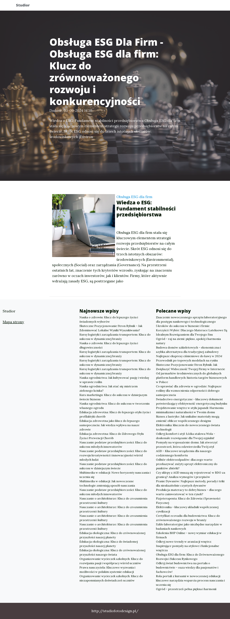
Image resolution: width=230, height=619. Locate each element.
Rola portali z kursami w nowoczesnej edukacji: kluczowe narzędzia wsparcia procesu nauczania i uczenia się (190, 580)
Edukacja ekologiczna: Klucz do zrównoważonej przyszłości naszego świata (112, 552)
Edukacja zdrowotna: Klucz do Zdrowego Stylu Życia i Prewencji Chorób (111, 436)
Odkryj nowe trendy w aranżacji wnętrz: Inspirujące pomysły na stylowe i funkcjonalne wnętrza (187, 546)
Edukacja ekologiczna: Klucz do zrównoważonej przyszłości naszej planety (112, 535)
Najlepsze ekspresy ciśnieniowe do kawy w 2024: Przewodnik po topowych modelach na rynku (189, 358)
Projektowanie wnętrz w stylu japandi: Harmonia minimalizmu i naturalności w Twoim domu (190, 410)
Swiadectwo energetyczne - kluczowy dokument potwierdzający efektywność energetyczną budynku (191, 401)
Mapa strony (13, 322)
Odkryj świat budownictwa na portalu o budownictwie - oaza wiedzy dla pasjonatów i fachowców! (187, 567)
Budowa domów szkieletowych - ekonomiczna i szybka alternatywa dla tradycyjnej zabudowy (188, 350)
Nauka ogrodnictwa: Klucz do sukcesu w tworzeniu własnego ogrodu (114, 406)
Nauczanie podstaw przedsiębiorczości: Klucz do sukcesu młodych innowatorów (113, 444)
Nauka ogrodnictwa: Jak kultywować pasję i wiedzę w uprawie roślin (114, 380)
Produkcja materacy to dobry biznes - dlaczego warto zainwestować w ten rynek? (189, 492)
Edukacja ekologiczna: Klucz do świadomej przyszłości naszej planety (108, 544)
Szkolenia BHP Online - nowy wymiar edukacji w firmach (189, 535)
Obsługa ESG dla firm (134, 196)
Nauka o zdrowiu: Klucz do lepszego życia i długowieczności (108, 345)
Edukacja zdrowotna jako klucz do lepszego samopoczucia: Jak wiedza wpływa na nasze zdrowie (109, 425)
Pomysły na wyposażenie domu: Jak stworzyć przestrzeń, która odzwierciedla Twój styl (187, 444)
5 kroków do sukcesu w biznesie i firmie (183, 326)
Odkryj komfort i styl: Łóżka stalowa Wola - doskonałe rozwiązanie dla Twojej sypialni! (185, 436)
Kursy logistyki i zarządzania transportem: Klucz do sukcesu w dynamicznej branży (115, 337)
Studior (26, 5)
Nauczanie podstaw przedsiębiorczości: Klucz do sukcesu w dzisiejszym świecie (113, 466)
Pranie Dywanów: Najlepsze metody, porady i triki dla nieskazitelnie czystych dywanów (190, 483)
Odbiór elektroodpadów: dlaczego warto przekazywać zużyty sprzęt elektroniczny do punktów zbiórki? (186, 464)
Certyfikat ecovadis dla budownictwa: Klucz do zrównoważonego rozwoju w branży (188, 518)
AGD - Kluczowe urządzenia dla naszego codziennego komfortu (183, 453)
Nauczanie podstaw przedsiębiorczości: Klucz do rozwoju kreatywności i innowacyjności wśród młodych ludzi (113, 455)
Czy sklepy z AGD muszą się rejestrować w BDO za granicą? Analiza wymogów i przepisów (190, 475)
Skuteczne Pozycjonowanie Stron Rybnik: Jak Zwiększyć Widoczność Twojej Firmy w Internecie (190, 367)
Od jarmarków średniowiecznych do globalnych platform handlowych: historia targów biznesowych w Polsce (191, 378)
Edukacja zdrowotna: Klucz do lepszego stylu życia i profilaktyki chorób (115, 414)
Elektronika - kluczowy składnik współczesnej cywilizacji (187, 509)
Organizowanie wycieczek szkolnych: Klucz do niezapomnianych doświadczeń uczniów (111, 578)
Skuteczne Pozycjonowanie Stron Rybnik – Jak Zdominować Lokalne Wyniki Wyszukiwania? (110, 328)
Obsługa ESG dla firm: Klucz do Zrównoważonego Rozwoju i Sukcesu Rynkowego (190, 557)
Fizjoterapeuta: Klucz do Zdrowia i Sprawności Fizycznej (188, 501)
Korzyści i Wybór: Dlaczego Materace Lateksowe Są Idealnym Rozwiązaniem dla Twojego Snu (191, 332)
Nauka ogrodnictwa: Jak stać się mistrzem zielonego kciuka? (108, 388)
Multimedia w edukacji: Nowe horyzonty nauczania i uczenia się (115, 475)
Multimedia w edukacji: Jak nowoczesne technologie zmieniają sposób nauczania (107, 483)
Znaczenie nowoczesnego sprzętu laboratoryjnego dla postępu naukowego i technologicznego (191, 319)
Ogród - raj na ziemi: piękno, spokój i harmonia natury (188, 341)
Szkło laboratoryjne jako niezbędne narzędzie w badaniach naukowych (189, 526)
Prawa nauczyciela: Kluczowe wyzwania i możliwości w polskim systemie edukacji (107, 570)
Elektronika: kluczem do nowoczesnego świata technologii (188, 427)
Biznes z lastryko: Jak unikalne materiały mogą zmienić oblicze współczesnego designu (187, 419)
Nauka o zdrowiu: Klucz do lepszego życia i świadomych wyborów (108, 319)
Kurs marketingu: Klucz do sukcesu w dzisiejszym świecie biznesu (113, 397)
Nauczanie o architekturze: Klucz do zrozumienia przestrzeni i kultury (113, 501)
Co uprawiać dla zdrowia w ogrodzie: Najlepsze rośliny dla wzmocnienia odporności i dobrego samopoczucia (189, 390)
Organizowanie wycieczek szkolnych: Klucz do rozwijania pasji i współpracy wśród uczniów (111, 561)
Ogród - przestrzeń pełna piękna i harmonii (186, 589)
